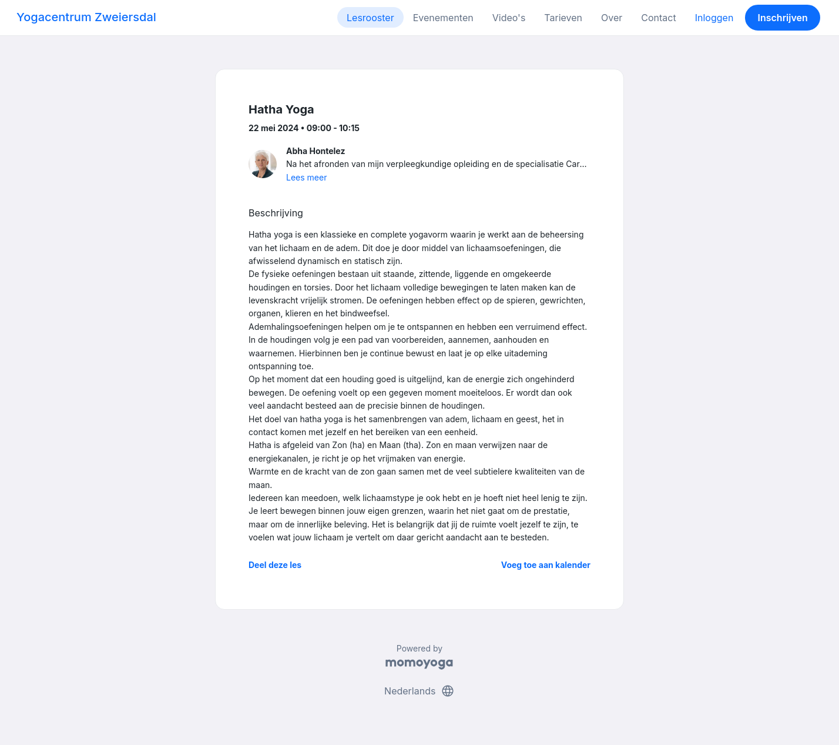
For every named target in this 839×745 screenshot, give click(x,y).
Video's (509, 18)
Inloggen (714, 18)
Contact (658, 18)
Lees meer (306, 177)
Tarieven (563, 18)
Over (611, 18)
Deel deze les (275, 565)
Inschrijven (783, 18)
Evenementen (443, 18)
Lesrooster (370, 18)
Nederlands (419, 691)
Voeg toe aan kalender (545, 565)
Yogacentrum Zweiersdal (86, 17)
